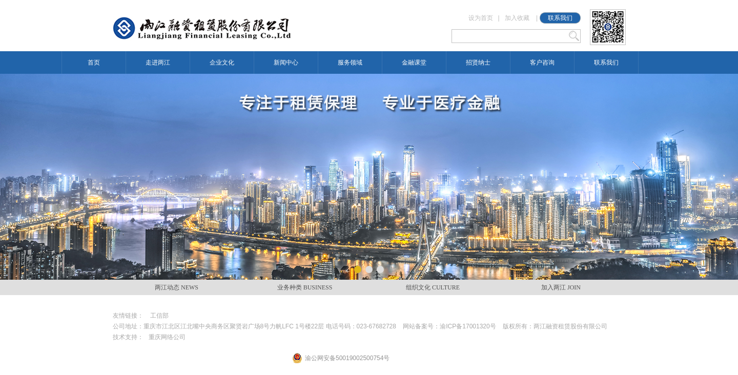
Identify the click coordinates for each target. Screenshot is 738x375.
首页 (94, 62)
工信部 (159, 315)
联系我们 (560, 18)
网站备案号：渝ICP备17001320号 (449, 326)
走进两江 (158, 62)
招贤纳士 (478, 62)
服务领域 (350, 62)
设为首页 (480, 18)
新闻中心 (286, 62)
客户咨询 (542, 62)
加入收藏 (517, 18)
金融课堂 (414, 62)
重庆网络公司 (167, 337)
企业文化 (222, 62)
